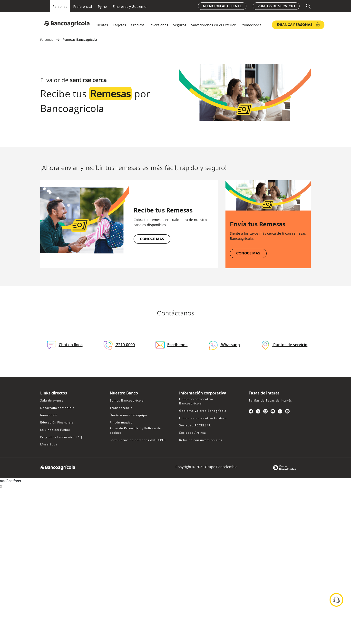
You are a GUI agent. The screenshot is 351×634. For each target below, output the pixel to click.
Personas (46, 40)
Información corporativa (202, 393)
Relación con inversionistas (200, 440)
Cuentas (101, 25)
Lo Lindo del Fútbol (55, 430)
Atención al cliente (222, 6)
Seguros (179, 25)
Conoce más (152, 239)
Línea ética (49, 444)
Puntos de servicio (276, 6)
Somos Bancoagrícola (127, 400)
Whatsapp (230, 344)
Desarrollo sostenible (57, 408)
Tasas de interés (264, 393)
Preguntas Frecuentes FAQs (62, 437)
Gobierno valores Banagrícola (202, 411)
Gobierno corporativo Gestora (203, 418)
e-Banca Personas (298, 24)
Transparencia (121, 408)
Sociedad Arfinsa (192, 433)
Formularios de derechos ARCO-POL (138, 440)
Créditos (138, 25)
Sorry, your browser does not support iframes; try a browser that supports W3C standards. (36, 507)
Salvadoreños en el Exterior (213, 25)
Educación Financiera (57, 422)
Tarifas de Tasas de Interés (270, 400)
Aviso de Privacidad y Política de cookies (135, 430)
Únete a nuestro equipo (128, 415)
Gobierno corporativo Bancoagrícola (196, 401)
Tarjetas (119, 25)
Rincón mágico (121, 422)
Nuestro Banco (124, 393)
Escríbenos (171, 344)
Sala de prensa (52, 400)
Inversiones (158, 25)
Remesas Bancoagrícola (79, 40)
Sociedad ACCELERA (195, 425)
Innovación (48, 415)
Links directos (53, 393)
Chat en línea (65, 345)
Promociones (251, 25)
